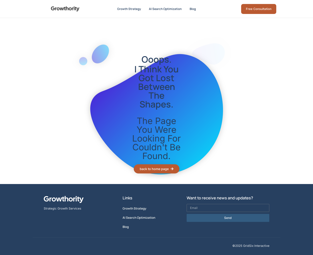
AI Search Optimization (165, 9)
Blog (193, 9)
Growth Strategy (129, 9)
